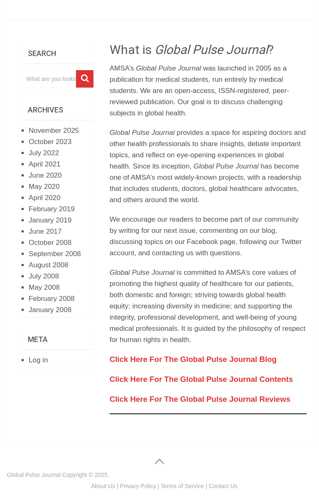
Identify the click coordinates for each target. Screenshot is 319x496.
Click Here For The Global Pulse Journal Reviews (200, 399)
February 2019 (52, 209)
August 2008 (48, 265)
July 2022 (44, 153)
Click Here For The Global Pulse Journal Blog (193, 359)
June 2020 (45, 175)
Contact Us (223, 486)
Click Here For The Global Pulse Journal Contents (201, 379)
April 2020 (45, 198)
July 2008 (44, 276)
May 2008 (44, 287)
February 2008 (52, 299)
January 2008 (50, 310)
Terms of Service (182, 486)
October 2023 (50, 142)
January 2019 (50, 220)
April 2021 (45, 164)
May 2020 (44, 187)
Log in (38, 360)
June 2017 (45, 231)
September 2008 (55, 254)
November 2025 (54, 130)
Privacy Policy (138, 486)
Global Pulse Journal (34, 475)
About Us (103, 486)
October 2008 (50, 243)
